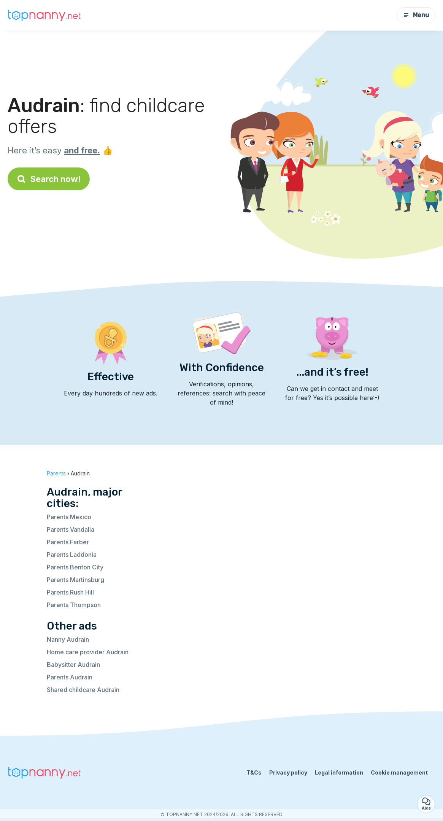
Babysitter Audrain (73, 664)
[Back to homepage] (46, 15)
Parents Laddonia (72, 554)
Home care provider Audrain (88, 652)
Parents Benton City (75, 567)
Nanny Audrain (68, 639)
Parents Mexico (69, 517)
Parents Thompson (74, 605)
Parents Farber (68, 542)
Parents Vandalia (70, 529)
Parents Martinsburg (75, 579)
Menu (416, 15)
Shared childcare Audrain (83, 689)
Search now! (49, 179)
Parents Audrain (69, 677)
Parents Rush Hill (70, 592)
